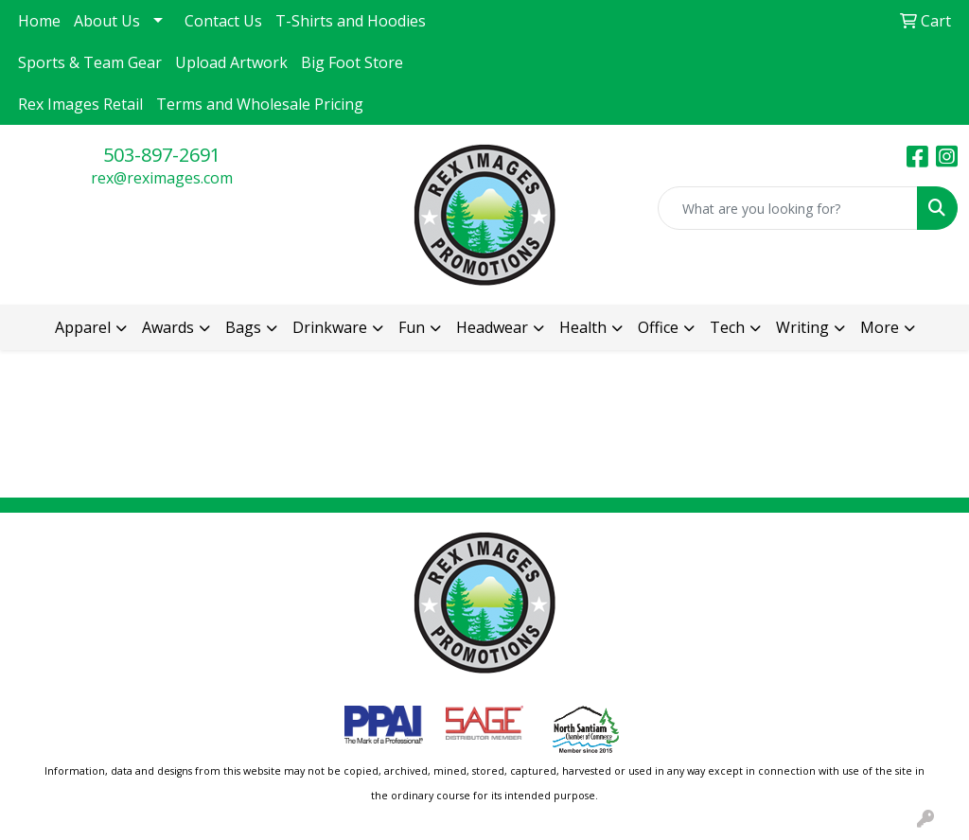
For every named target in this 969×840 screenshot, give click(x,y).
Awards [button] (168, 327)
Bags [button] (243, 327)
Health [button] (583, 327)
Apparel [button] (83, 327)
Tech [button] (727, 327)
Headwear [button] (492, 327)
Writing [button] (802, 327)
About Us (107, 20)
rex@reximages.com (162, 177)
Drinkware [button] (329, 327)
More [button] (879, 327)
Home (39, 20)
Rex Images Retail (80, 104)
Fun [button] (411, 327)
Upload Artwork (231, 62)
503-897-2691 (161, 154)
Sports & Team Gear (90, 62)
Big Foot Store (352, 62)
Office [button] (658, 327)
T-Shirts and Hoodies (350, 20)
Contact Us (223, 20)
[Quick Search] (788, 208)
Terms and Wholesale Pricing (259, 104)
